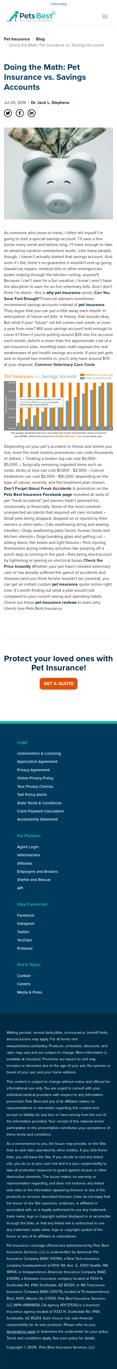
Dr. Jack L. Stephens (50, 102)
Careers (23, 984)
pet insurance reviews (56, 602)
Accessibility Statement (37, 819)
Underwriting (58, 4)
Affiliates (24, 863)
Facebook (25, 915)
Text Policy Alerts (32, 794)
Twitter (23, 932)
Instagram (25, 923)
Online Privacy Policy (35, 778)
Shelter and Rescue (33, 879)
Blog (40, 39)
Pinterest (25, 948)
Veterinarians (28, 855)
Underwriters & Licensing (39, 753)
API (20, 888)
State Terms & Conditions (39, 803)
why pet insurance (63, 292)
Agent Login (28, 847)
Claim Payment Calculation (40, 811)
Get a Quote (59, 683)
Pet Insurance (17, 39)
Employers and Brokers (37, 871)
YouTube (24, 940)
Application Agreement (37, 761)
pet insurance (91, 304)
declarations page (21, 1331)
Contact (24, 975)
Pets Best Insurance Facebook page (38, 494)
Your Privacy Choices (35, 786)
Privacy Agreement (33, 770)
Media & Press (29, 992)
